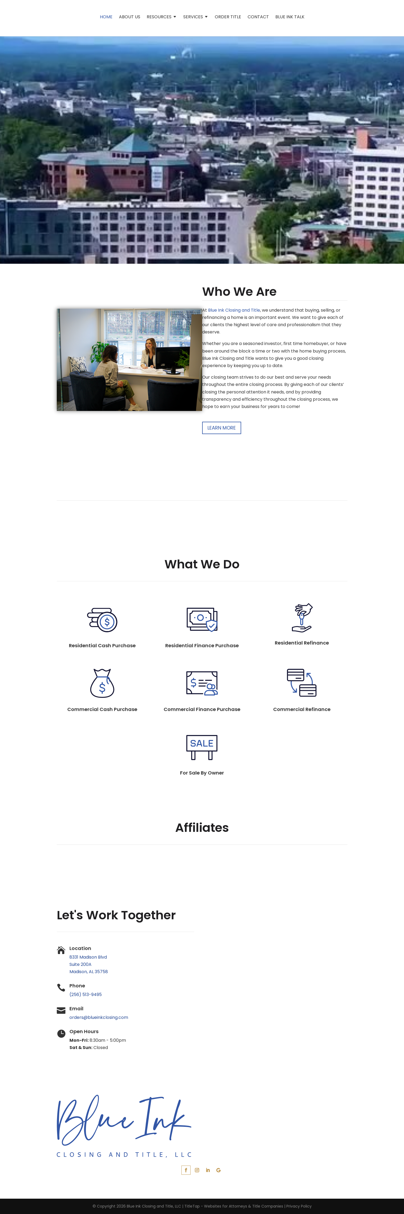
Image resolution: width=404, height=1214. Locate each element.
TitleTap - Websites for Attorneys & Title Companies (233, 1206)
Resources (159, 17)
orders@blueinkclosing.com (98, 1017)
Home (106, 17)
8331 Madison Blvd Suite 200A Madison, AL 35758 (88, 964)
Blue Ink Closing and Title (234, 310)
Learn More (222, 427)
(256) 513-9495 (85, 994)
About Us (129, 17)
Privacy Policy (299, 1206)
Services (193, 17)
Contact (258, 17)
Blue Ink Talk (289, 17)
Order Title (228, 17)
